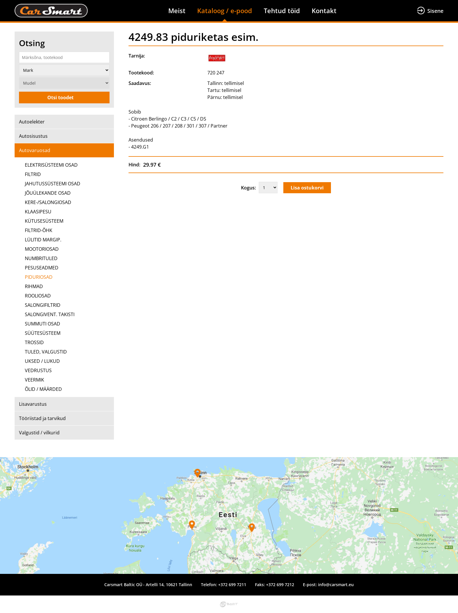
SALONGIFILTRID (42, 305)
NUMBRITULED (41, 258)
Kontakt (324, 10)
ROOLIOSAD (38, 295)
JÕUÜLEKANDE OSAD (48, 193)
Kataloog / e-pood (224, 10)
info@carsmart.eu (336, 584)
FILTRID (33, 174)
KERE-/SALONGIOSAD (48, 202)
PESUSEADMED (41, 267)
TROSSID (34, 342)
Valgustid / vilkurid (39, 432)
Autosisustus (33, 136)
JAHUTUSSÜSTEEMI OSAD (52, 183)
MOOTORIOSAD (42, 249)
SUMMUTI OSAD (42, 324)
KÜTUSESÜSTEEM (44, 221)
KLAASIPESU (38, 211)
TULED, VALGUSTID (46, 352)
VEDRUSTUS (38, 370)
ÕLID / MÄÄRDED (43, 389)
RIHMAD (34, 286)
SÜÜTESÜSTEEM (42, 333)
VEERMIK (34, 380)
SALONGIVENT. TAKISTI (49, 314)
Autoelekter (32, 122)
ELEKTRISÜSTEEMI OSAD (51, 165)
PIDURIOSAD (39, 277)
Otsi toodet (60, 97)
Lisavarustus (33, 404)
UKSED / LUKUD (42, 361)
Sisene (435, 10)
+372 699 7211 (232, 584)
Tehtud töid (282, 10)
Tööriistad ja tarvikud (42, 418)
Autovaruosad (34, 150)
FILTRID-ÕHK (38, 230)
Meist (176, 10)
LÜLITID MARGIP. (43, 239)
